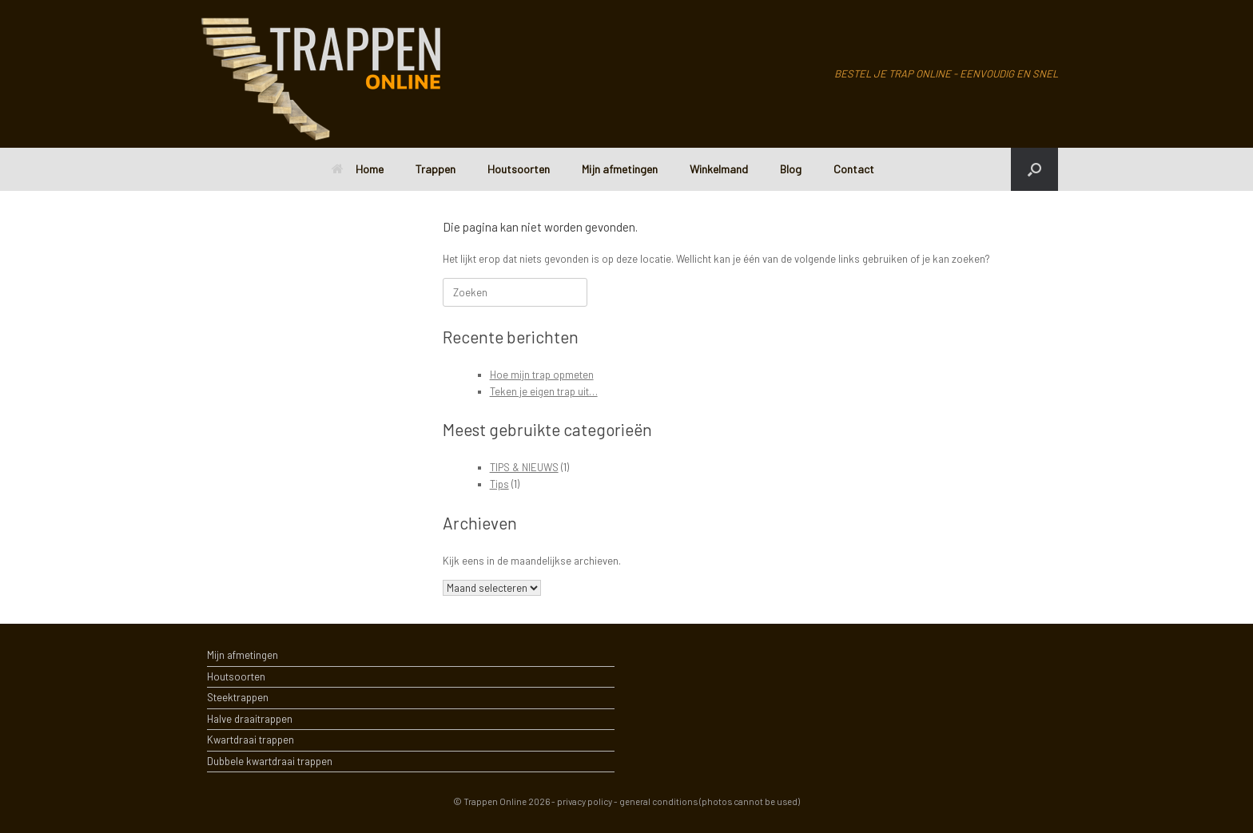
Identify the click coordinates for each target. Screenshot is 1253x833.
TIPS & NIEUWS (524, 467)
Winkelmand (719, 169)
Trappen (435, 169)
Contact (853, 169)
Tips (499, 484)
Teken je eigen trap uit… (544, 391)
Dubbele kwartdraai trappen (269, 761)
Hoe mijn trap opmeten (542, 374)
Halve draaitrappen (249, 718)
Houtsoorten (518, 169)
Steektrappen (237, 697)
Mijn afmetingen (620, 169)
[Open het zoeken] (1034, 169)
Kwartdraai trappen (250, 739)
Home (358, 169)
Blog (791, 169)
